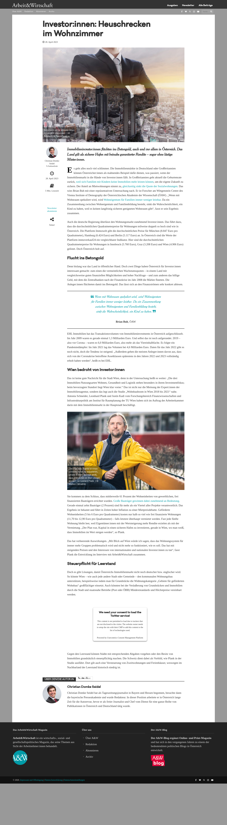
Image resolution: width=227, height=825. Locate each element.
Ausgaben (172, 5)
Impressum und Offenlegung (31, 780)
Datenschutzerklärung (54, 780)
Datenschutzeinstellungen (74, 780)
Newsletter (188, 5)
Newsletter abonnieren (52, 209)
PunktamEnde (53, 166)
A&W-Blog (162, 738)
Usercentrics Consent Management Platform (125, 638)
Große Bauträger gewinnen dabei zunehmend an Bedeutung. (146, 500)
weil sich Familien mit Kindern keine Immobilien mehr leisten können (115, 181)
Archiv (51, 11)
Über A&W (17, 11)
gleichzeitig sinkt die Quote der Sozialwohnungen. (150, 186)
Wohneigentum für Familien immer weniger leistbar (132, 199)
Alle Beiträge (206, 5)
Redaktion (28, 11)
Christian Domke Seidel (52, 162)
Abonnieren (41, 11)
